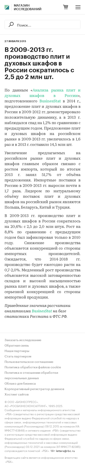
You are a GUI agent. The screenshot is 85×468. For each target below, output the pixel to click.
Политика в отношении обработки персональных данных (31, 375)
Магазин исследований (27, 7)
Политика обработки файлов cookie (33, 367)
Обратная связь (17, 345)
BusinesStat (50, 101)
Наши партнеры (17, 351)
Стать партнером (18, 356)
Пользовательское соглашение (29, 362)
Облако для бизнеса (20, 383)
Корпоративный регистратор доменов (34, 389)
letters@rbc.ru (65, 450)
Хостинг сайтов (17, 394)
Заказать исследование (23, 340)
